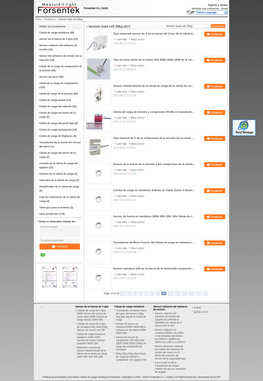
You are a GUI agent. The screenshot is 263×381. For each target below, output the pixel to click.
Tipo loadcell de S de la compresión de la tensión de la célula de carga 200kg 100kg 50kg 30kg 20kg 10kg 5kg (154, 138)
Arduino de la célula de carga (56, 173)
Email (224, 8)
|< (122, 293)
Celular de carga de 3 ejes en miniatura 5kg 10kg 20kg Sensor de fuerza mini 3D (92, 326)
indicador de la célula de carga (57, 180)
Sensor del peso (48, 76)
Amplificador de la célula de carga (59, 186)
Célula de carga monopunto (55, 129)
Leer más (122, 39)
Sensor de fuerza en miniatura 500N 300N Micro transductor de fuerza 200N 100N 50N (131, 328)
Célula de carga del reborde (55, 106)
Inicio (38, 19)
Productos (50, 19)
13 (184, 293)
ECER (217, 377)
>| (205, 293)
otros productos (48, 213)
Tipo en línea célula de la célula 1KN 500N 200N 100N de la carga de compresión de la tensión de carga (154, 59)
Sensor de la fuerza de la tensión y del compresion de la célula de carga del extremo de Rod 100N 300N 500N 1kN (154, 164)
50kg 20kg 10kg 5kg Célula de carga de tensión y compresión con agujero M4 (131, 356)
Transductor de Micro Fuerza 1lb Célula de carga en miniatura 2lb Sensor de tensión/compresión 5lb (154, 242)
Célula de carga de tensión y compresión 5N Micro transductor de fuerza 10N (154, 111)
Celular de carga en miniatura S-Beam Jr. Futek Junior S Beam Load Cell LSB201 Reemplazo (154, 190)
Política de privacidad (54, 377)
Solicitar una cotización (205, 8)
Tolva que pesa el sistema (54, 207)
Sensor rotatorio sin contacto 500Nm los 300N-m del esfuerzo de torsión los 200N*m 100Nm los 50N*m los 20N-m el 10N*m (170, 336)
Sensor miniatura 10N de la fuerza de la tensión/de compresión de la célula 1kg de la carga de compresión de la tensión (154, 268)
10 (164, 293)
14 (191, 293)
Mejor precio (137, 39)
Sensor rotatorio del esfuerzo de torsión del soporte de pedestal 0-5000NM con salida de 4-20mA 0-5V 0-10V (168, 319)
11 (171, 293)
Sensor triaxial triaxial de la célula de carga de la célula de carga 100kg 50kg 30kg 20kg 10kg (154, 85)
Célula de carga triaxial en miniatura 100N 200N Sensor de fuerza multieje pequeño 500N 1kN (91, 339)
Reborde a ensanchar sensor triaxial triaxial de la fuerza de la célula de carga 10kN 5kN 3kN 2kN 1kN (92, 352)
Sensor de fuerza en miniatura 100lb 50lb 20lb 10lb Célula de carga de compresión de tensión (154, 216)
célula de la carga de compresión (58, 83)
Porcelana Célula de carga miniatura (88, 377)
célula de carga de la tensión (56, 93)
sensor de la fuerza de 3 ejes (56, 39)
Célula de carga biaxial (52, 100)
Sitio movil (201, 312)
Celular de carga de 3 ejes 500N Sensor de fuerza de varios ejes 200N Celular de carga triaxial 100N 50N (92, 315)
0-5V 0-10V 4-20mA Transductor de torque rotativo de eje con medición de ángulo (170, 367)
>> (198, 293)
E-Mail (197, 307)
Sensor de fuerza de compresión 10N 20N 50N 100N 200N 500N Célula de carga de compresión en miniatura (131, 343)
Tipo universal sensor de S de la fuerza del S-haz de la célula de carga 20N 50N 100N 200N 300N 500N (154, 33)
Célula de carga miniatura (54, 32)
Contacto (59, 246)
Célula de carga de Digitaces (56, 136)
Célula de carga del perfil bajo (56, 123)
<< (129, 293)
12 (177, 293)
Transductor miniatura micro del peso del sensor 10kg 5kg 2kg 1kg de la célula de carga (131, 315)
